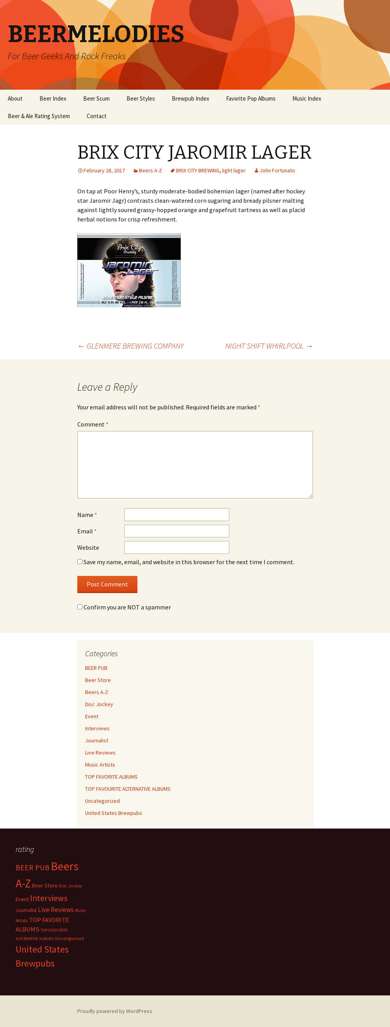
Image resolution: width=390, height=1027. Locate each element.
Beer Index (52, 98)
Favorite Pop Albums (251, 98)
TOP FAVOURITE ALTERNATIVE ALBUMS (128, 788)
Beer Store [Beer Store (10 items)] (45, 885)
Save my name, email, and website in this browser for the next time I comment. (189, 562)
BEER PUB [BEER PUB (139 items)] (33, 867)
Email (87, 531)
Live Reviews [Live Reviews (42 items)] (56, 909)
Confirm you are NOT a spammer (124, 607)
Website (88, 547)
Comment (93, 424)
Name (87, 515)
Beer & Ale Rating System (39, 116)
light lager (234, 170)
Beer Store (98, 679)
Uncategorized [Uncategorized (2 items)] (69, 938)
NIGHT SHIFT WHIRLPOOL (269, 346)
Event (91, 716)
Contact (97, 116)
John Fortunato (277, 170)
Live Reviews (100, 752)
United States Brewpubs (113, 812)
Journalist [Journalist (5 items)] (26, 910)
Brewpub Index (190, 98)
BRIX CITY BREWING (197, 170)
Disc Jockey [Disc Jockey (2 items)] (70, 886)
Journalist (96, 740)
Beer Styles (140, 98)
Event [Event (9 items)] (22, 899)
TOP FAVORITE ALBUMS (111, 776)
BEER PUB (96, 667)
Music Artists (100, 764)
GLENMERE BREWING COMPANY (130, 346)
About (15, 98)
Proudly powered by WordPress (114, 1011)
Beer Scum (96, 98)
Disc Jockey (99, 704)
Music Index (306, 98)
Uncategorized (102, 800)
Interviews (97, 728)
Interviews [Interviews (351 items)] (49, 898)
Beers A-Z (150, 170)
